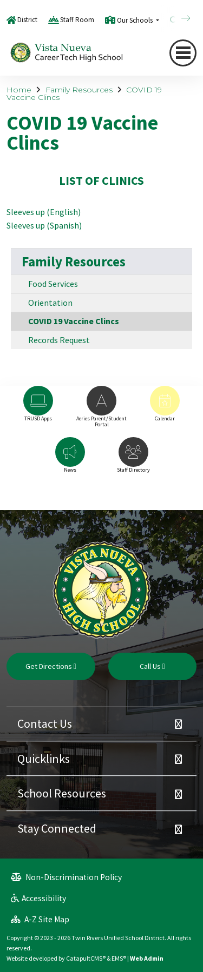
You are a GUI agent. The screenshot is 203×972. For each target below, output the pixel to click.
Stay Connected (56, 828)
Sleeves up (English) (43, 211)
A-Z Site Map (40, 919)
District (27, 19)
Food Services (53, 283)
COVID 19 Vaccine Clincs (73, 321)
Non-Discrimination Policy (66, 877)
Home (18, 90)
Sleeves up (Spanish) (44, 225)
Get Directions (50, 666)
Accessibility (38, 898)
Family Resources (79, 90)
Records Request (59, 339)
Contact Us (44, 723)
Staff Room (77, 19)
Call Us (152, 666)
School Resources (61, 793)
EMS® (119, 958)
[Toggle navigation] (183, 53)
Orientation (50, 302)
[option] (38, 409)
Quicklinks (43, 758)
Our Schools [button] (135, 20)
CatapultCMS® (86, 958)
